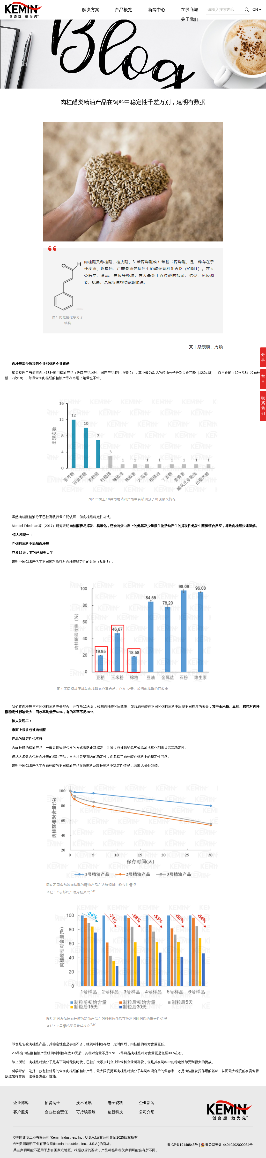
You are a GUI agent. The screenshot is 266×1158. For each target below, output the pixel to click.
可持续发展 (86, 1112)
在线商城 (189, 9)
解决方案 (90, 9)
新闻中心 (156, 9)
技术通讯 (84, 1103)
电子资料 (115, 1103)
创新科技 (115, 1112)
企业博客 (21, 1103)
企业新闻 (147, 1103)
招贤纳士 (52, 1103)
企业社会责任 (56, 1112)
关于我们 (189, 19)
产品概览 (123, 9)
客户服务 (21, 1112)
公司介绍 (147, 1112)
